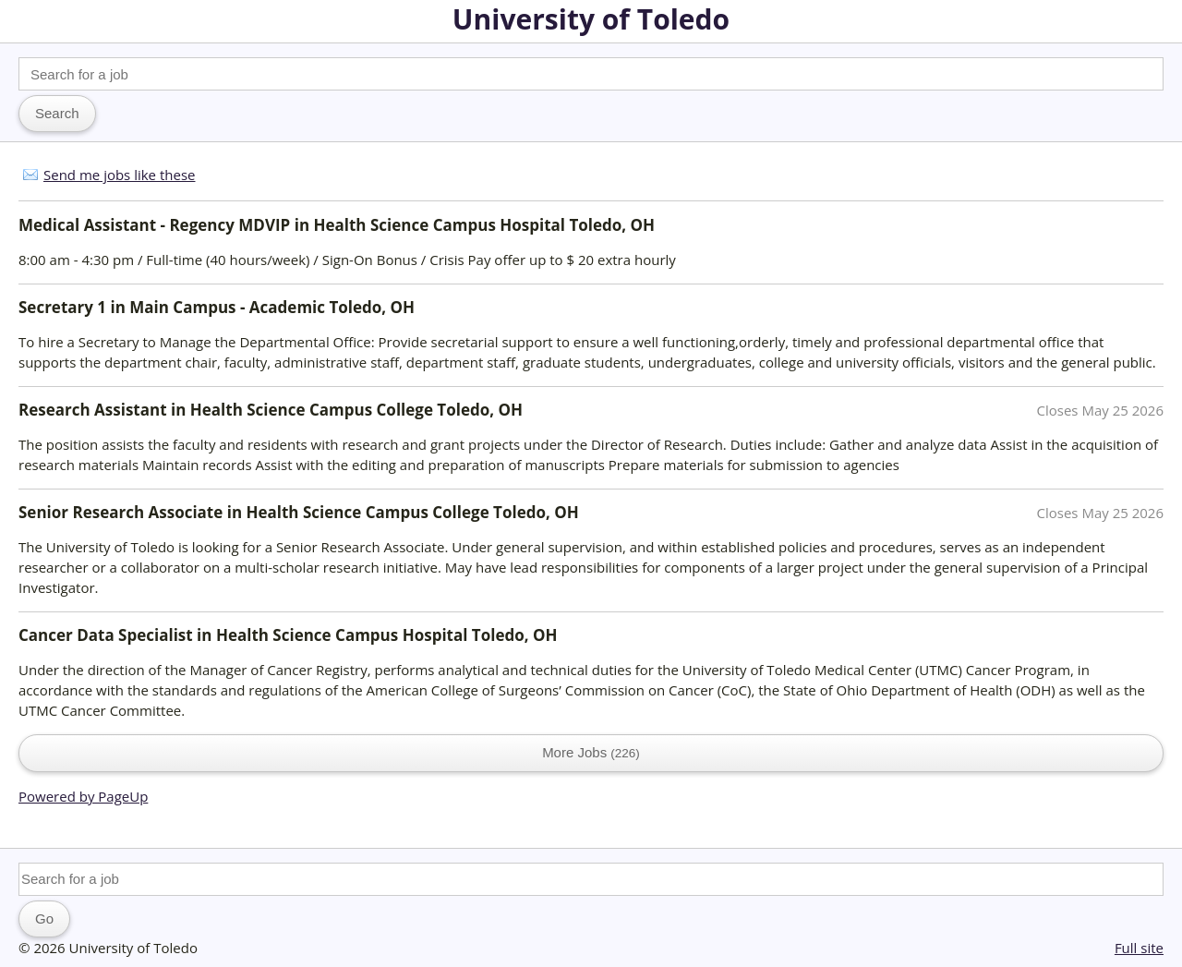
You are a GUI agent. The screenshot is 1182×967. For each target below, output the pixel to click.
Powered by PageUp (83, 796)
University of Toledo (591, 19)
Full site (1139, 947)
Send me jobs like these (119, 174)
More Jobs (591, 752)
